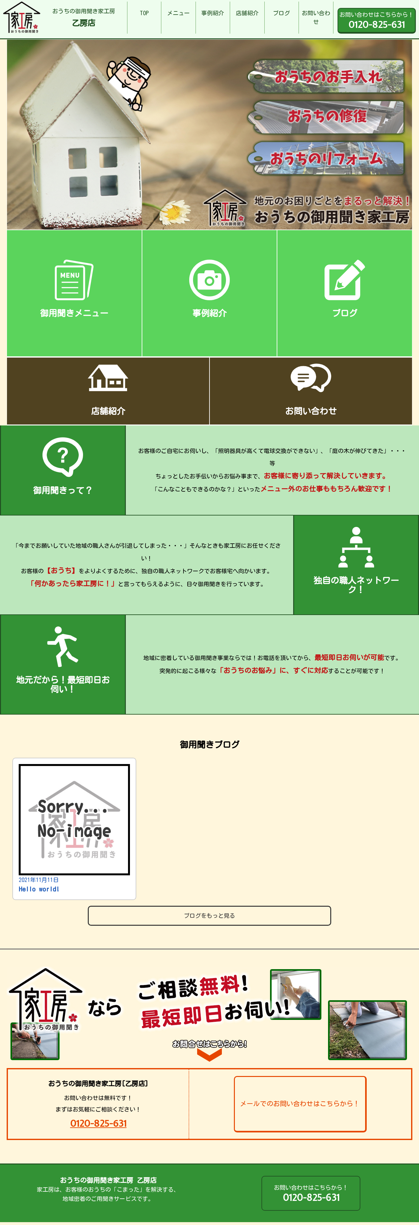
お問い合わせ (316, 17)
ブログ (281, 13)
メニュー (178, 13)
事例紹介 (212, 13)
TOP (144, 13)
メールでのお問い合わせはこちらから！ (300, 1103)
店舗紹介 (247, 13)
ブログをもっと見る (209, 915)
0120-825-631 (98, 1123)
